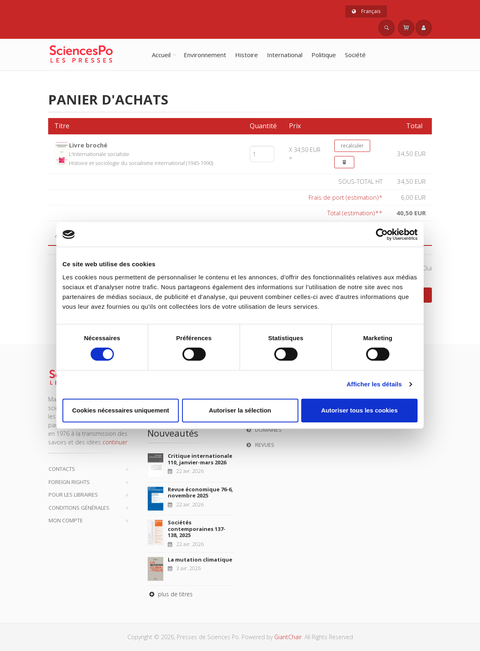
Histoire (246, 55)
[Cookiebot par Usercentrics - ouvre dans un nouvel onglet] (382, 234)
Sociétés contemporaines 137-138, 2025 (196, 529)
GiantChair (288, 637)
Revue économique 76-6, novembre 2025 (200, 492)
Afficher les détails (374, 384)
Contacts (62, 469)
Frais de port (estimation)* (345, 197)
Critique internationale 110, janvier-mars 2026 (200, 459)
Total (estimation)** (354, 213)
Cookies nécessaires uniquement (120, 410)
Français (366, 11)
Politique (323, 55)
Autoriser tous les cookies (359, 410)
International (284, 55)
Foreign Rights (69, 482)
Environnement (205, 55)
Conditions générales (79, 507)
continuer (114, 442)
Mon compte (66, 520)
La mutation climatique (200, 559)
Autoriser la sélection (240, 410)
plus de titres (170, 594)
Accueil (161, 55)
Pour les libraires (73, 494)
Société (355, 55)
